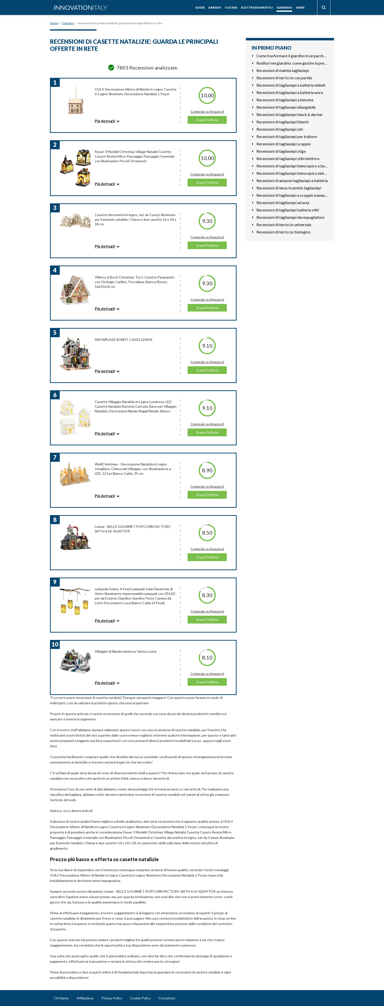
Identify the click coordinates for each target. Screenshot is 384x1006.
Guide (200, 7)
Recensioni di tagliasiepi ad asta (282, 202)
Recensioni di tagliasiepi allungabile (286, 107)
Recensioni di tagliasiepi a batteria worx (289, 92)
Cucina (231, 7)
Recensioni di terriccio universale (283, 224)
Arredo (214, 7)
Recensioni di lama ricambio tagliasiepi (288, 187)
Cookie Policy (140, 998)
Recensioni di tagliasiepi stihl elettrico (288, 158)
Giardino (284, 7)
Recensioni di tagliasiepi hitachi (282, 121)
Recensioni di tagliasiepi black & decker (289, 114)
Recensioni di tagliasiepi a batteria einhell (290, 85)
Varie (300, 7)
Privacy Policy (111, 998)
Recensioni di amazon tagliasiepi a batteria (292, 180)
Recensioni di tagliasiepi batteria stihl (287, 210)
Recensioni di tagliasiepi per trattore (286, 136)
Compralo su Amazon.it (207, 112)
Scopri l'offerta (207, 120)
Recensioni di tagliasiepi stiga (281, 151)
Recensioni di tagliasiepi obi (279, 129)
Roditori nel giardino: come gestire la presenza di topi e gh (292, 63)
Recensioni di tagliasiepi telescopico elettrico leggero (292, 173)
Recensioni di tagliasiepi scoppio (283, 143)
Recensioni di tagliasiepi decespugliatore (290, 217)
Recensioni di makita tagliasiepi (282, 70)
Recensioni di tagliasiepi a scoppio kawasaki (292, 195)
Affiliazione (85, 998)
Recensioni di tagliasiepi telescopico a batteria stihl (292, 165)
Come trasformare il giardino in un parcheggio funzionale (292, 55)
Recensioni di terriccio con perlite (284, 77)
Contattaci (166, 998)
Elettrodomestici (257, 7)
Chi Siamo (61, 998)
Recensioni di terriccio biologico (283, 232)
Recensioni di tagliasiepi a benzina (284, 99)
